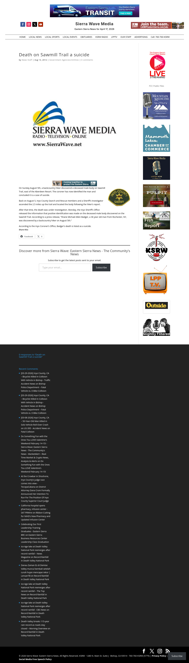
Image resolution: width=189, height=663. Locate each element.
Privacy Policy (159, 655)
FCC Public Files (156, 86)
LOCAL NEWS (35, 37)
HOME (22, 37)
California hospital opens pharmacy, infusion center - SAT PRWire (34, 509)
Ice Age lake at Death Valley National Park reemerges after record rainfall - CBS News (35, 606)
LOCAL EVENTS (70, 37)
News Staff (27, 60)
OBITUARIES (86, 37)
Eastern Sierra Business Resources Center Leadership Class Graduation (35, 538)
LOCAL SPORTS (52, 37)
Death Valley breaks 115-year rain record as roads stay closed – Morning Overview (35, 625)
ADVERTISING (141, 37)
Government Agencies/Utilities (64, 60)
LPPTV (114, 37)
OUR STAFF (125, 37)
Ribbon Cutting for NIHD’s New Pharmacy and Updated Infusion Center (35, 516)
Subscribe (101, 267)
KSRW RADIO (101, 37)
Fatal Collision (27, 431)
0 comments (87, 60)
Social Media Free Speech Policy (35, 659)
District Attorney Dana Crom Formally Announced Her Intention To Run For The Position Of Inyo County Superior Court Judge (35, 493)
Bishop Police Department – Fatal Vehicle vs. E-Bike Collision (33, 387)
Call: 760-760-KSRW (160, 37)
